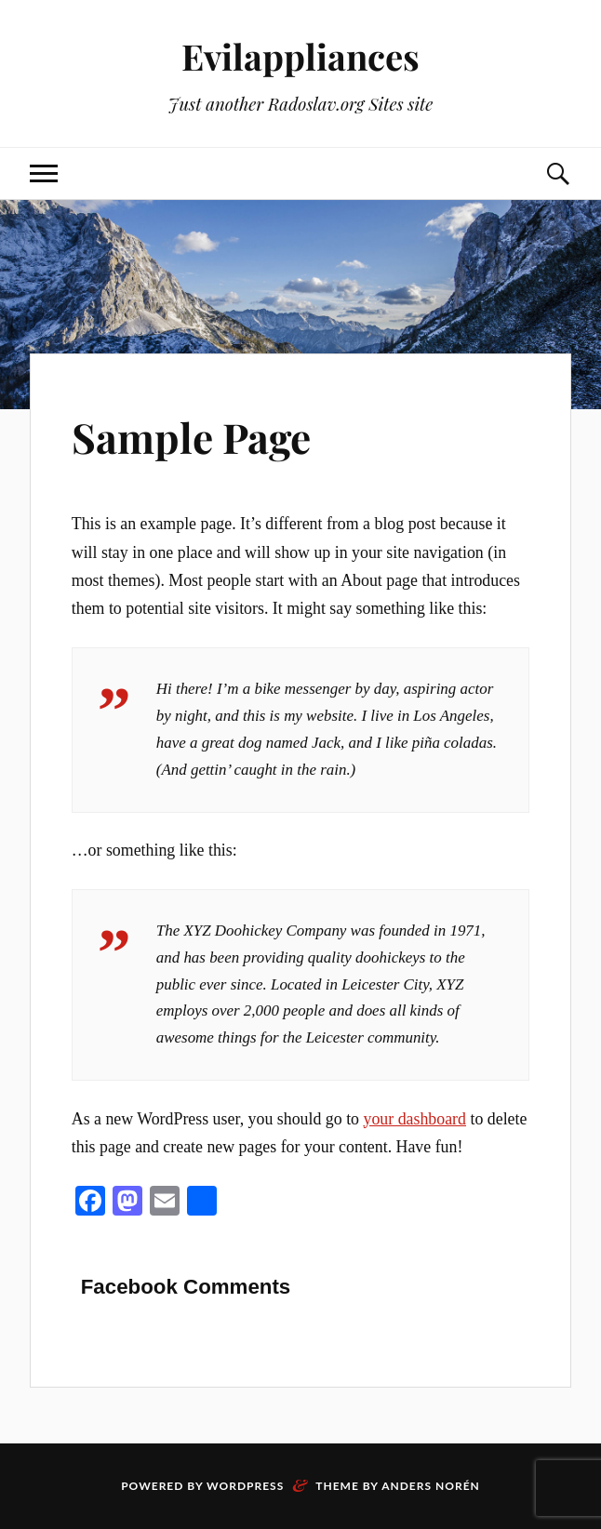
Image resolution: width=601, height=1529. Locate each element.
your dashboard (414, 1119)
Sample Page (191, 436)
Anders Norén (430, 1486)
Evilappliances (300, 56)
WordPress (245, 1486)
